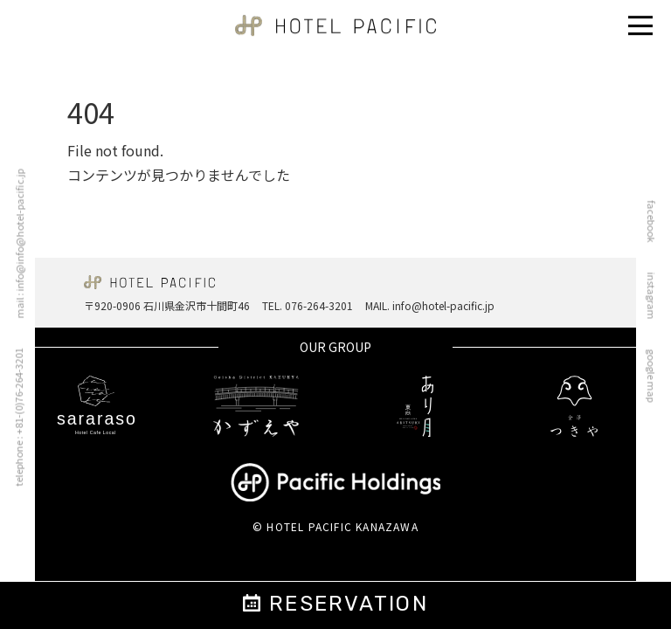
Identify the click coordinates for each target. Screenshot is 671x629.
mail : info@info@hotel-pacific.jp (15, 244)
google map (656, 376)
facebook (656, 222)
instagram (656, 296)
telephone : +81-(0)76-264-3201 (13, 418)
